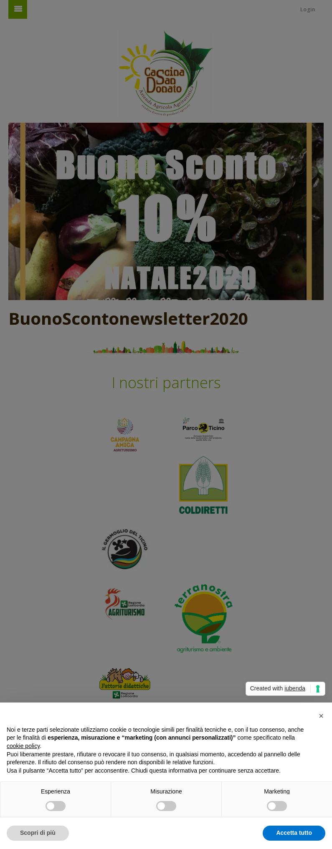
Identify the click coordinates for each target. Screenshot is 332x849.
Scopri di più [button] (38, 832)
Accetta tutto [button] (294, 832)
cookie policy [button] (23, 746)
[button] (321, 716)
